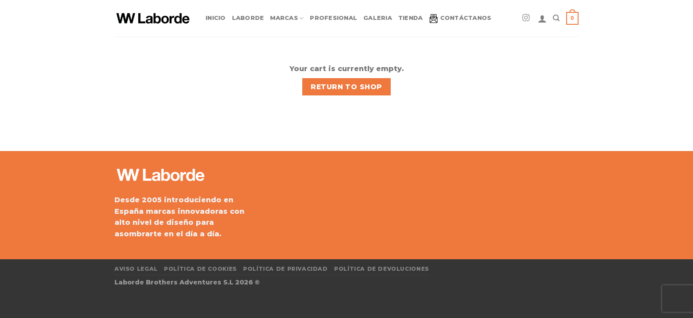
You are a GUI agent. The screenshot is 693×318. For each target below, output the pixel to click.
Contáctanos (460, 18)
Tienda (410, 18)
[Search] (556, 18)
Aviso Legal (136, 268)
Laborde (248, 18)
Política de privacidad (285, 268)
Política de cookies (200, 268)
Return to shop (346, 87)
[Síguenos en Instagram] (525, 18)
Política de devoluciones (381, 268)
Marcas (287, 18)
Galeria (377, 18)
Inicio (216, 18)
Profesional (333, 18)
